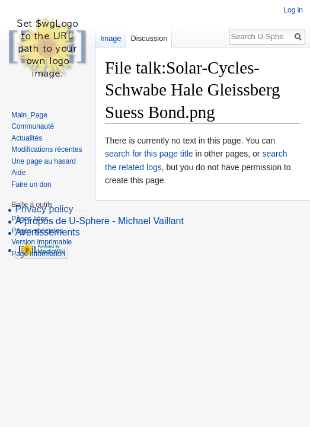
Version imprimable (41, 242)
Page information (38, 254)
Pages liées (29, 219)
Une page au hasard (43, 161)
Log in (293, 10)
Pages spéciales (37, 231)
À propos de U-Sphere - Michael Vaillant (99, 221)
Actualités (26, 138)
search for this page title (149, 153)
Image (111, 38)
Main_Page (29, 115)
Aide (18, 172)
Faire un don (31, 184)
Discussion (149, 38)
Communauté (32, 126)
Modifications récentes (46, 149)
